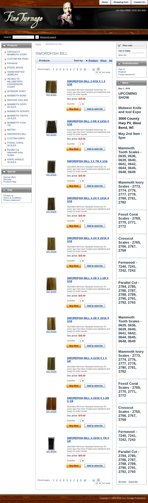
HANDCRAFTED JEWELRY (15, 73)
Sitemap (7, 179)
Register (122, 72)
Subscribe (133, 481)
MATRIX (11, 129)
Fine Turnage (23, 16)
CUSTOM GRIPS (16, 138)
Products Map (9, 182)
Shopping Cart (121, 2)
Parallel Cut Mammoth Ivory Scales (15, 152)
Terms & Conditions (12, 198)
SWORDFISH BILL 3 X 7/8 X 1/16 (87, 161)
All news (122, 481)
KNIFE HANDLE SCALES (15, 160)
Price (104, 60)
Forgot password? (126, 74)
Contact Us (139, 2)
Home (38, 44)
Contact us (8, 195)
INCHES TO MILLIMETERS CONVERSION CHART (15, 83)
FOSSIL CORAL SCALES (15, 144)
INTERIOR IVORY (16, 91)
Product (93, 60)
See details (51, 95)
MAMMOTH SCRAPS (18, 111)
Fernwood (12, 63)
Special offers (9, 177)
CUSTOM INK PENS (17, 59)
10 (85, 69)
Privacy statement (11, 200)
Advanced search (48, 37)
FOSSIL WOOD (15, 67)
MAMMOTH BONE (16, 95)
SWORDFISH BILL (16, 134)
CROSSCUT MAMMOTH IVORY (17, 53)
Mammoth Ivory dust (17, 100)
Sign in (121, 69)
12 (93, 69)
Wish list (122, 55)
